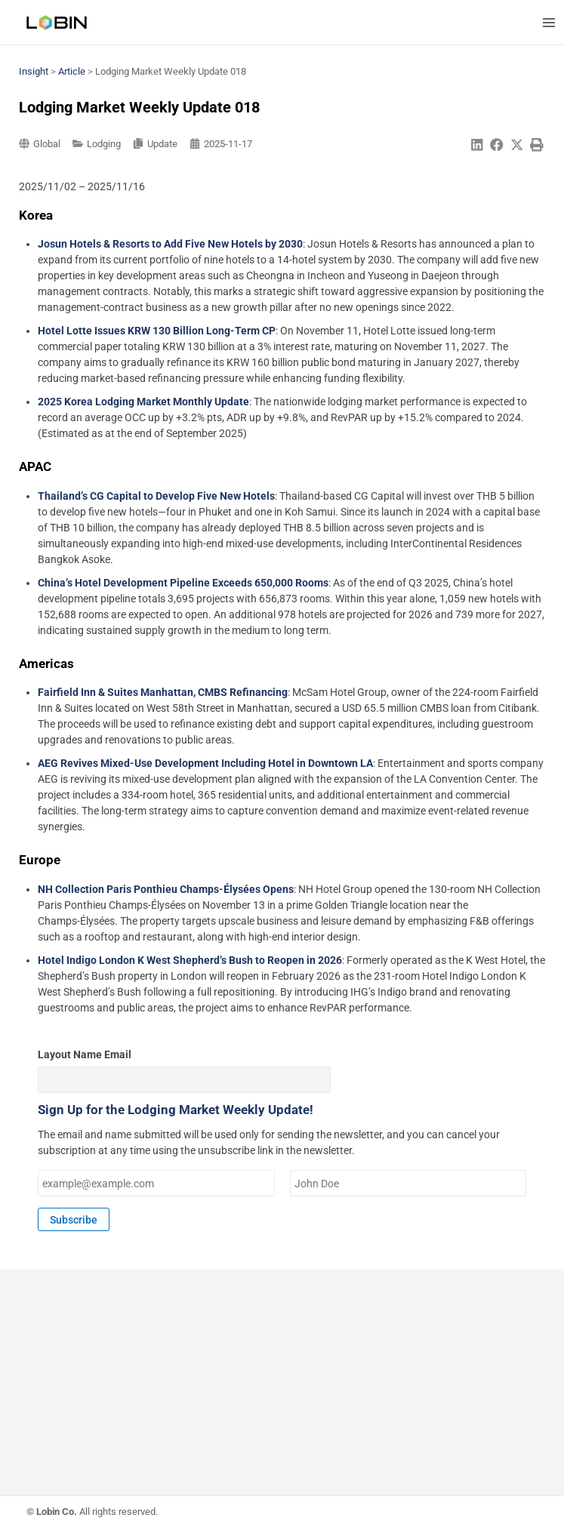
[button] (477, 145)
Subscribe (73, 1220)
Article (71, 71)
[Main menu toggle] (548, 22)
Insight (33, 71)
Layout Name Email (84, 1054)
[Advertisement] (282, 1389)
